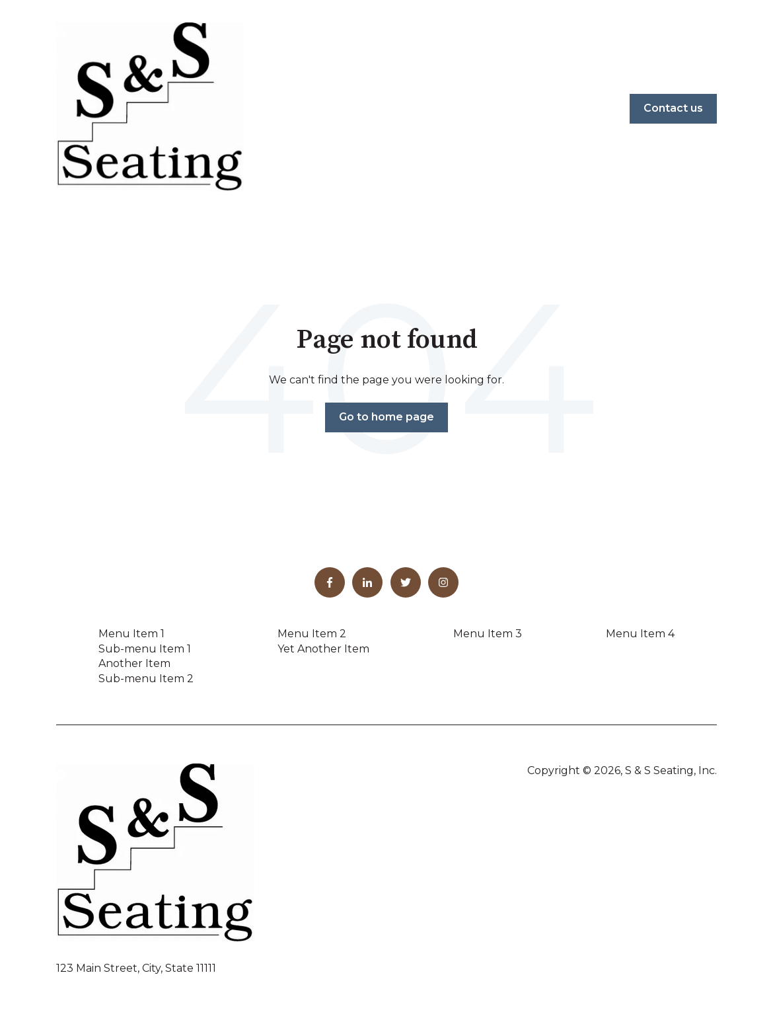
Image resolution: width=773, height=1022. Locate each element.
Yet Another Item (323, 649)
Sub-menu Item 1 (144, 649)
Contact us (673, 108)
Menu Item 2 (311, 633)
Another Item (134, 663)
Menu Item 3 (487, 633)
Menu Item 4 (640, 633)
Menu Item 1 (131, 633)
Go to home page (386, 417)
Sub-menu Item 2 (146, 678)
